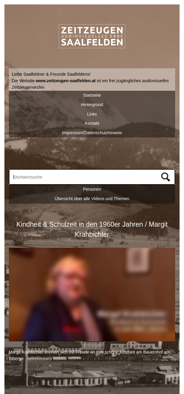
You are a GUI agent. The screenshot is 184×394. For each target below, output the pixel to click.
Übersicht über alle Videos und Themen (92, 198)
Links (92, 114)
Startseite (92, 95)
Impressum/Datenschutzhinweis (92, 132)
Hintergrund (92, 104)
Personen (92, 189)
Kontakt (92, 123)
